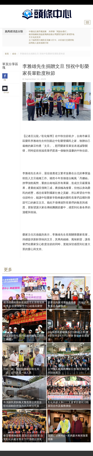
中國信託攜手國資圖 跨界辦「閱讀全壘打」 (48, 31)
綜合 (14, 54)
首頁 (7, 54)
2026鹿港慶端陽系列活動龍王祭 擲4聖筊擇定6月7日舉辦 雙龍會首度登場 (68, 336)
